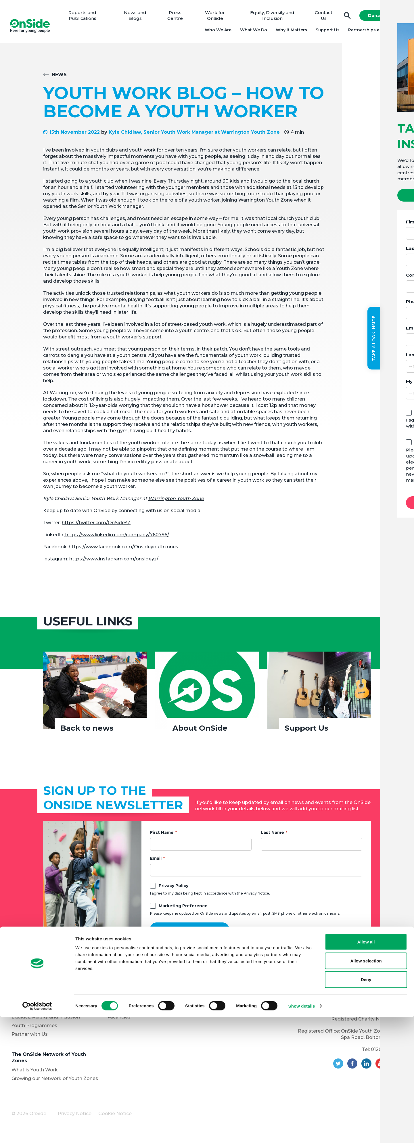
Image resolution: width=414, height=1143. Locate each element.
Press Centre (177, 17)
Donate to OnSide (128, 996)
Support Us (326, 31)
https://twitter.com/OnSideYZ (96, 526)
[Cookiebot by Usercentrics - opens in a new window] (37, 1131)
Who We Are (216, 31)
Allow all (366, 1067)
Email (156, 861)
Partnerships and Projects (374, 31)
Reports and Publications (86, 17)
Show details (301, 1131)
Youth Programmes (34, 1028)
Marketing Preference (183, 909)
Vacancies (119, 1020)
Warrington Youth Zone (176, 501)
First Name (162, 835)
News (59, 78)
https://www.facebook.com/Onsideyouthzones (123, 550)
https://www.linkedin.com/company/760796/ (116, 538)
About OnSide (199, 731)
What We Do (251, 31)
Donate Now (380, 17)
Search (345, 17)
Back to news (87, 731)
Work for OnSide (216, 17)
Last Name (272, 835)
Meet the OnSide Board (39, 1003)
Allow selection (366, 1086)
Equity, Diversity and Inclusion (272, 17)
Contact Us (322, 17)
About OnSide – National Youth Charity (50, 990)
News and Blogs (138, 17)
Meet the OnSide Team (39, 1011)
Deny (366, 1105)
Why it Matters (289, 31)
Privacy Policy (173, 888)
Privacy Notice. (257, 896)
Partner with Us (30, 1037)
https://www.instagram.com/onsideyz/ (113, 562)
